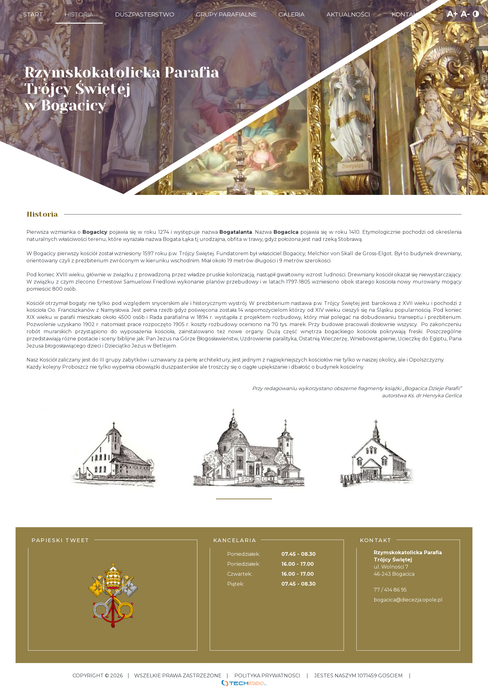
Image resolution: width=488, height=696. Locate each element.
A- (465, 14)
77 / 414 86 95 (390, 590)
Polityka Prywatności (267, 676)
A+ (452, 14)
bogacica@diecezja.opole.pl (408, 600)
